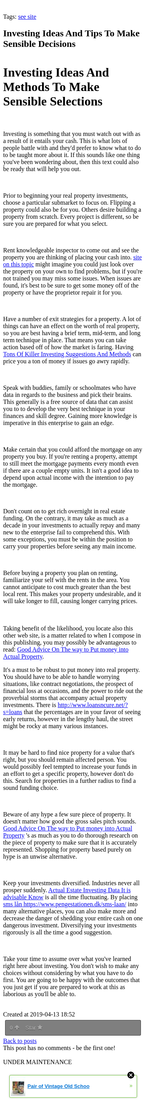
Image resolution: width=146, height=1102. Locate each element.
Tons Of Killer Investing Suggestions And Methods (67, 354)
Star (33, 1028)
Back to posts (20, 1041)
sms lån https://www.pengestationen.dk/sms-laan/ (64, 904)
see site (27, 16)
